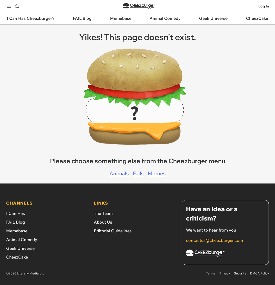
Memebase (16, 230)
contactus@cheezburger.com (214, 240)
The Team (103, 213)
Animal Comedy (21, 239)
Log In (263, 6)
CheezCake (17, 257)
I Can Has (15, 213)
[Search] (16, 6)
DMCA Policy (259, 273)
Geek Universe (20, 248)
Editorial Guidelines (113, 230)
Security (240, 273)
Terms (210, 273)
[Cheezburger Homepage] (225, 254)
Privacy (224, 273)
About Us (103, 222)
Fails (138, 173)
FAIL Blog (15, 222)
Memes (157, 173)
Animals (119, 173)
